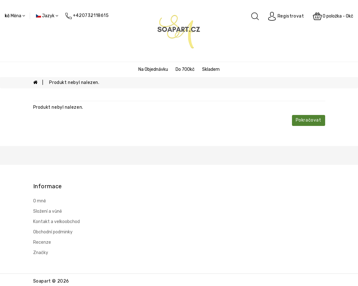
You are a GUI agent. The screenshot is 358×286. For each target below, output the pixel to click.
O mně (39, 201)
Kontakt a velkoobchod (56, 221)
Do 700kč (185, 69)
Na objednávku (153, 69)
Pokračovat (308, 120)
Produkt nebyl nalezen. (74, 82)
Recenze (42, 242)
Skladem (211, 69)
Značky (40, 252)
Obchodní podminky (53, 232)
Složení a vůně (47, 211)
